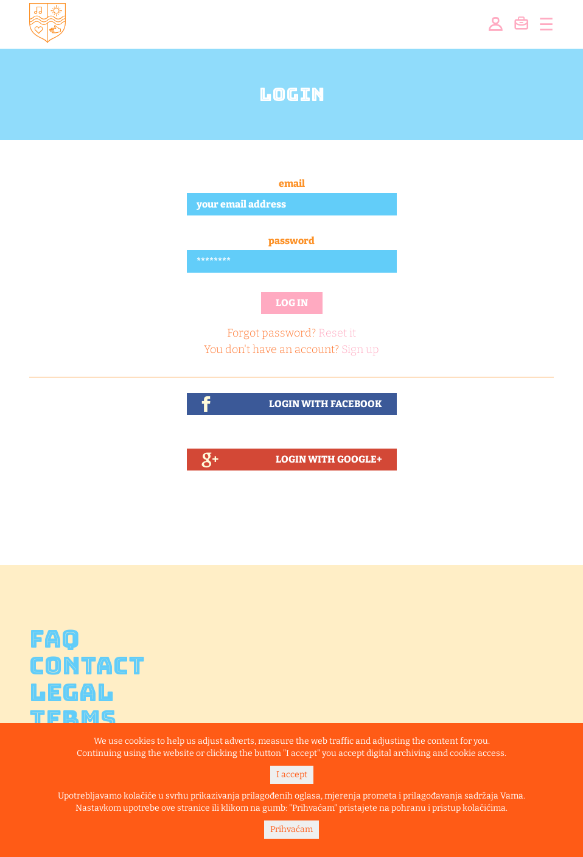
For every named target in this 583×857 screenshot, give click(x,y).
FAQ (54, 639)
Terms (72, 719)
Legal (71, 692)
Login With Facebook (325, 404)
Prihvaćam (291, 829)
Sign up (360, 349)
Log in (292, 303)
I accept (291, 774)
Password (291, 241)
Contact (87, 665)
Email (292, 183)
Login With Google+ (329, 459)
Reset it (337, 333)
